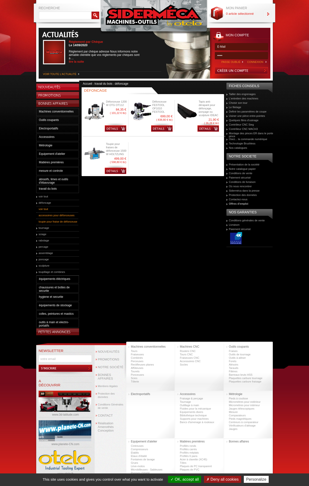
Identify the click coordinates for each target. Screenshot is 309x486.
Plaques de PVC (189, 469)
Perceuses (137, 361)
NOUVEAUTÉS (108, 351)
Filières (233, 371)
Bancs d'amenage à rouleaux (197, 422)
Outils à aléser (237, 357)
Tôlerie (135, 381)
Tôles (183, 462)
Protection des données (243, 195)
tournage (44, 227)
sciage (42, 234)
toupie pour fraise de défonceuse (58, 221)
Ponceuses (137, 374)
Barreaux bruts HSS (241, 374)
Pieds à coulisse (238, 398)
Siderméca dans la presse (244, 190)
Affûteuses (137, 367)
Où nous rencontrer (240, 186)
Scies (134, 378)
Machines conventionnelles (56, 111)
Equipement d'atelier (52, 154)
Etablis (135, 452)
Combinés (137, 357)
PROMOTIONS (108, 359)
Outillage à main (189, 405)
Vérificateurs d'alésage (242, 425)
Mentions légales (108, 386)
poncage (44, 259)
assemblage (46, 253)
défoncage (45, 202)
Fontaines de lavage (143, 459)
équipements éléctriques (54, 279)
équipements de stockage (55, 305)
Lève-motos (138, 466)
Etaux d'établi (139, 456)
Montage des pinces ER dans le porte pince (251, 135)
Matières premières (51, 162)
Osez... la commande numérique (248, 139)
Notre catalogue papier (242, 168)
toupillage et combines (52, 271)
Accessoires (47, 137)
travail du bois (48, 188)
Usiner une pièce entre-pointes (247, 115)
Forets (232, 361)
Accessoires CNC (190, 361)
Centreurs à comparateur (243, 422)
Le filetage (235, 107)
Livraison (234, 224)
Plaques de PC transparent (196, 466)
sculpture (44, 265)
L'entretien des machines (243, 98)
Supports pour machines (194, 418)
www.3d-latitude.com (65, 414)
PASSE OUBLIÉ (230, 61)
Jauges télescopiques (241, 408)
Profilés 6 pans (188, 456)
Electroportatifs (48, 128)
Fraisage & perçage (191, 398)
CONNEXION (255, 61)
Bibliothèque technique (193, 415)
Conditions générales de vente (247, 220)
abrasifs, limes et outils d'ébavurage (53, 181)
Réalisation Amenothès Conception (106, 426)
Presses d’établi (140, 472)
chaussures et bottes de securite (54, 289)
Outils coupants (49, 120)
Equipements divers (191, 412)
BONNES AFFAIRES (105, 376)
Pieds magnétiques (240, 418)
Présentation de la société (244, 164)
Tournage (185, 401)
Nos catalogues (238, 147)
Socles (184, 364)
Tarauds (233, 367)
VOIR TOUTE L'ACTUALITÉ (60, 74)
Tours (134, 351)
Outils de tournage (240, 354)
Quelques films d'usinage (244, 120)
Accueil (87, 83)
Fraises (233, 351)
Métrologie (45, 145)
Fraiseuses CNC (189, 357)
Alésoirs (233, 364)
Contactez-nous (238, 199)
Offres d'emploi (238, 203)
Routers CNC (188, 351)
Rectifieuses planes (142, 364)
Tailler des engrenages (242, 94)
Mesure (233, 412)
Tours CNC (186, 354)
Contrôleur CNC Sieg (241, 124)
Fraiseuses (137, 354)
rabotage (44, 240)
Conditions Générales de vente (110, 406)
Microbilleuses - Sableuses (146, 469)
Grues (134, 462)
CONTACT (105, 415)
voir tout (43, 196)
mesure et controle (51, 170)
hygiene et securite (51, 297)
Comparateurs (237, 415)
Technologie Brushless (242, 143)
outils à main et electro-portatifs (54, 324)
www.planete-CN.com (65, 444)
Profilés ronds (188, 445)
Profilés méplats (189, 452)
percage (43, 246)
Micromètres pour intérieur (244, 405)
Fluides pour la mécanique (195, 408)
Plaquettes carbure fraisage (245, 381)
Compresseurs (139, 449)
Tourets (135, 371)
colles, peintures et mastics (56, 313)
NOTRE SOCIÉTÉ (110, 367)
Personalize (256, 479)
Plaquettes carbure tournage (245, 378)
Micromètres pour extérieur (244, 401)
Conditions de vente (240, 173)
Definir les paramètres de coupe (248, 111)
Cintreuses (137, 445)
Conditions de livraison (242, 181)
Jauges (233, 428)
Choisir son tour (238, 102)
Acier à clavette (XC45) (193, 459)
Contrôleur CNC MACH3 (243, 128)
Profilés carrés (188, 449)
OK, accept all (184, 479)
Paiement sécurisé (240, 177)
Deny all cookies (222, 479)
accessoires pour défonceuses (57, 215)
